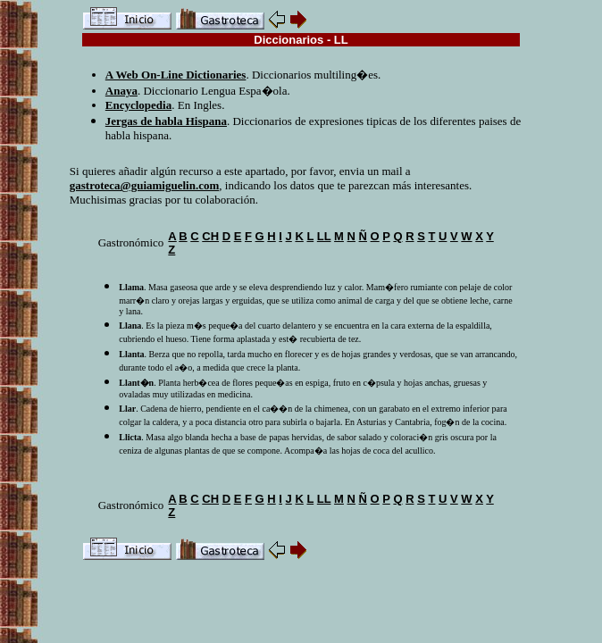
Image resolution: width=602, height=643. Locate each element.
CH (210, 236)
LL (324, 236)
